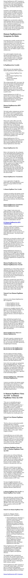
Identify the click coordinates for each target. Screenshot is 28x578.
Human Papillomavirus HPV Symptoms (13, 574)
